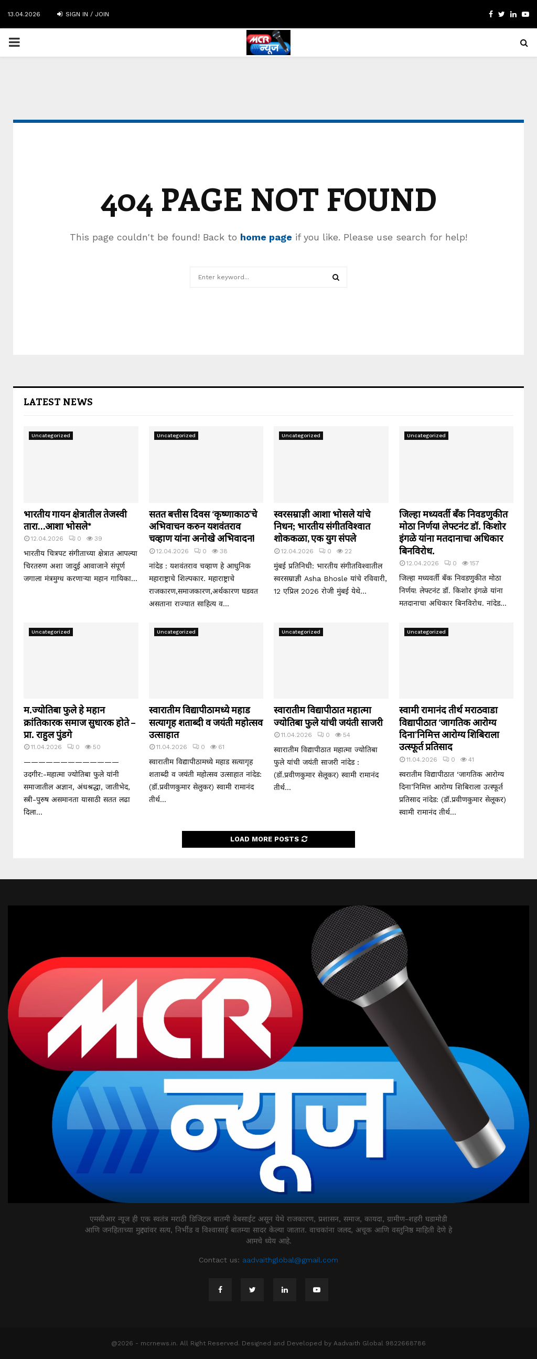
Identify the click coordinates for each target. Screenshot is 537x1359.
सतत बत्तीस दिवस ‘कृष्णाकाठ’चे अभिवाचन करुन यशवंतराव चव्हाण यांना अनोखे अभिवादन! (203, 526)
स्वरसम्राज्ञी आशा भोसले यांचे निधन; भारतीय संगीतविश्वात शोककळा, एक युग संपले (322, 526)
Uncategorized (50, 435)
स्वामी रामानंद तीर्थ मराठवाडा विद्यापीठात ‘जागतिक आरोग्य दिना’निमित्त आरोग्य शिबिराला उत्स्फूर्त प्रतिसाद (449, 728)
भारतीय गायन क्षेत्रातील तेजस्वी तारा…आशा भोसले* (75, 520)
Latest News (58, 401)
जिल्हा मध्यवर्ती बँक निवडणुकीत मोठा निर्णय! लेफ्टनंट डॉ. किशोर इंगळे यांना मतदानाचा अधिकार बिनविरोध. (453, 532)
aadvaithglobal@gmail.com (290, 1260)
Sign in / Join (83, 14)
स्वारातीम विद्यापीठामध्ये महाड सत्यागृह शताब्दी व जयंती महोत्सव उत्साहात (206, 722)
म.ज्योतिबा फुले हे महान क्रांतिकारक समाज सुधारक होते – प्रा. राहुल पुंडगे (79, 722)
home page (266, 237)
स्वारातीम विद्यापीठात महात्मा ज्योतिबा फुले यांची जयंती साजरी (328, 715)
